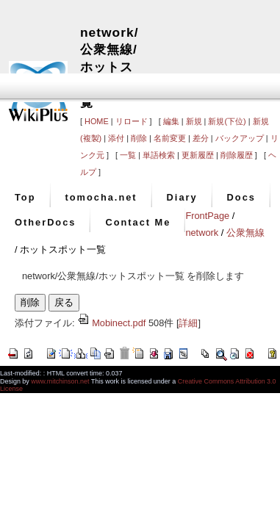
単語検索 (159, 155)
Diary (182, 197)
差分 (201, 138)
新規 (194, 121)
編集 (171, 121)
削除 (139, 138)
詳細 (188, 322)
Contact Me (137, 222)
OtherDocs (45, 222)
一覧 (128, 155)
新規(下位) (226, 121)
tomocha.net (101, 197)
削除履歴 (236, 155)
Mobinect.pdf (111, 322)
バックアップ (239, 138)
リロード (131, 121)
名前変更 (170, 138)
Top (25, 197)
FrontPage (207, 215)
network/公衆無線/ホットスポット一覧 (109, 67)
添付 (116, 138)
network (201, 232)
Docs (241, 197)
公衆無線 (245, 232)
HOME (97, 121)
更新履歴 (198, 155)
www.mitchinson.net (60, 381)
